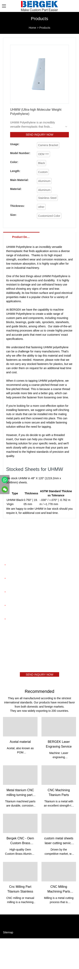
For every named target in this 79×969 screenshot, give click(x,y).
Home (32, 27)
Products (44, 27)
